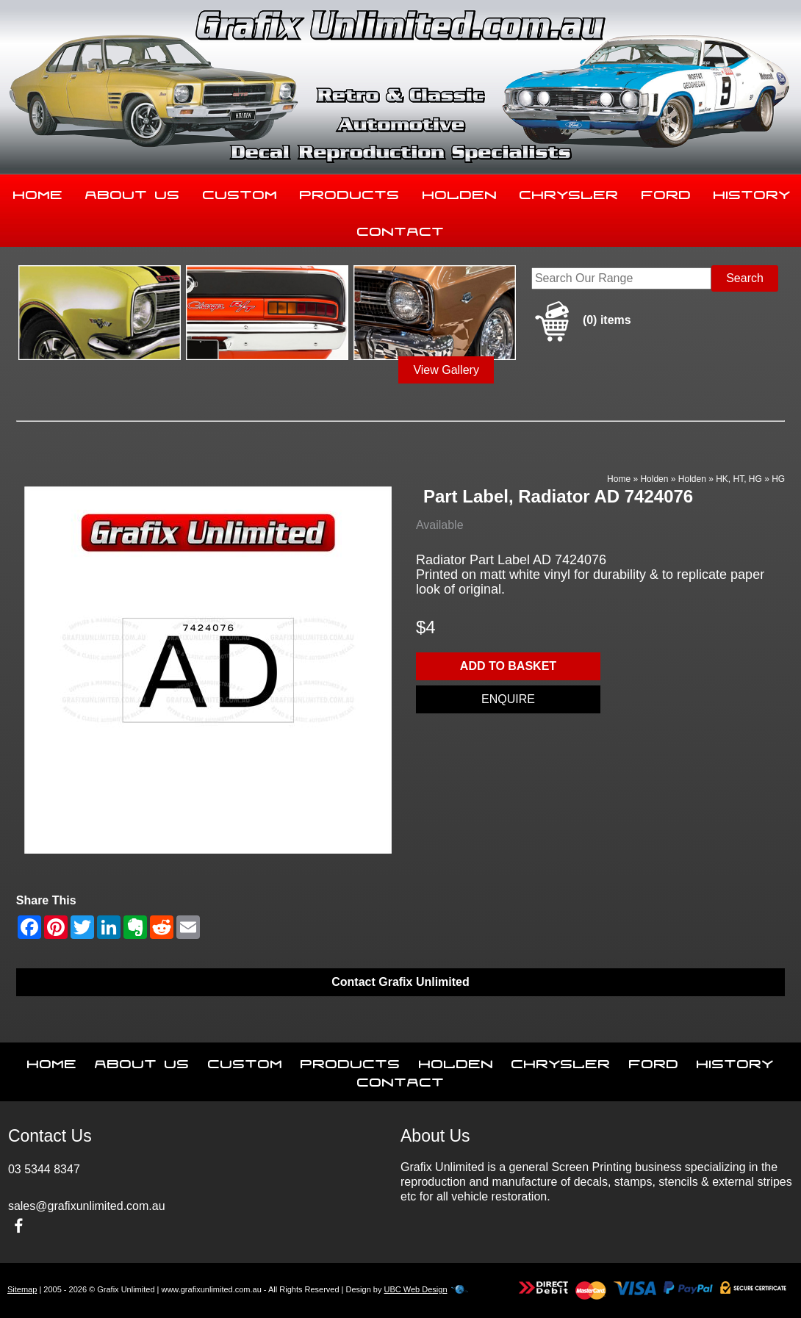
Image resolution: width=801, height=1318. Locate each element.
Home (38, 191)
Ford (667, 191)
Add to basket (508, 666)
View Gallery (446, 370)
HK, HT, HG (739, 479)
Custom (240, 191)
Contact (401, 228)
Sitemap (22, 1289)
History (735, 1060)
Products (350, 191)
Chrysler (569, 191)
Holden (460, 191)
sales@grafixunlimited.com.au (86, 1206)
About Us (132, 191)
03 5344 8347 (44, 1169)
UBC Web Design (416, 1289)
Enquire (508, 699)
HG (778, 479)
